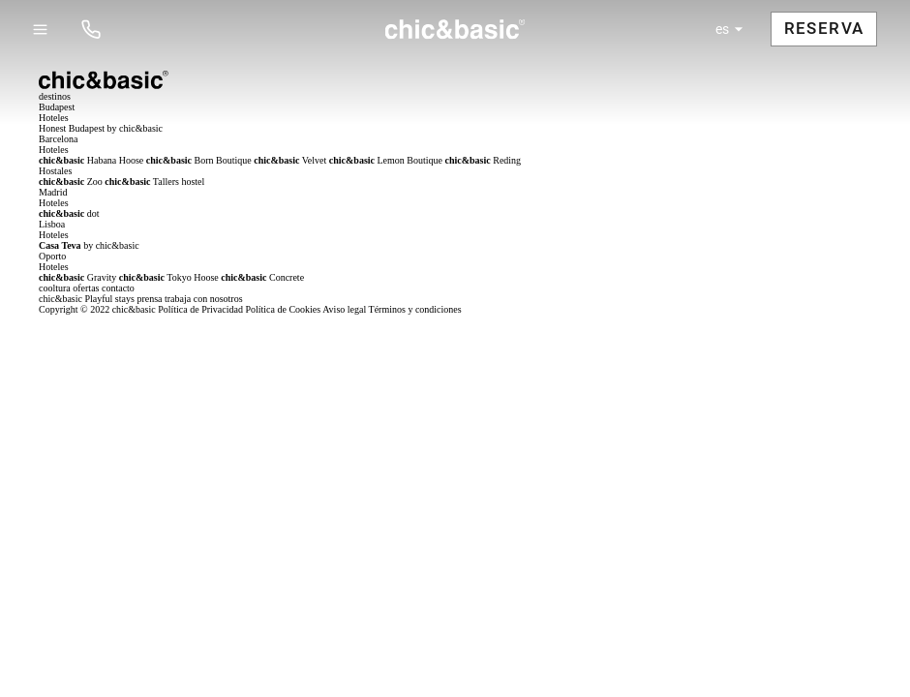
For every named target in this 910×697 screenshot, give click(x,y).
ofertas (86, 288)
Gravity (77, 277)
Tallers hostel (154, 181)
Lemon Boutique (385, 160)
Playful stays (109, 298)
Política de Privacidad (200, 309)
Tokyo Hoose (169, 277)
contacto (118, 288)
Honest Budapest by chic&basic (101, 128)
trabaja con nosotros (204, 298)
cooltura (55, 288)
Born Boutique (199, 160)
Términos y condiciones (415, 309)
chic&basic (60, 298)
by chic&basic (89, 245)
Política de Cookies (282, 309)
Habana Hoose (91, 160)
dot (69, 213)
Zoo (71, 181)
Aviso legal (344, 309)
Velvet (290, 160)
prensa (149, 298)
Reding (483, 160)
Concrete (262, 277)
